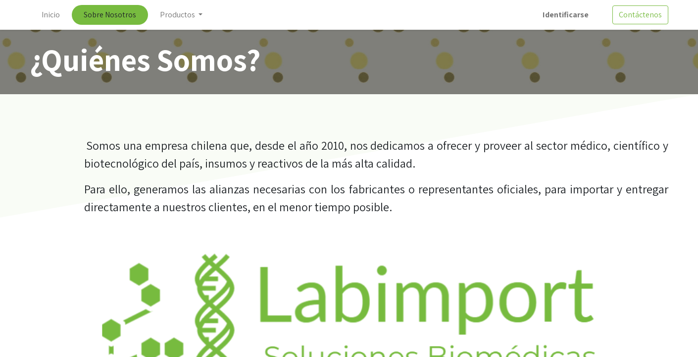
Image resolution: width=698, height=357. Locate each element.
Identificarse (566, 14)
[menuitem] (51, 15)
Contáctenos (640, 14)
